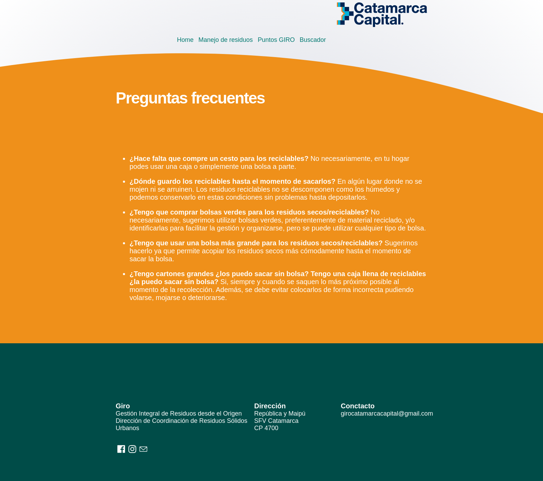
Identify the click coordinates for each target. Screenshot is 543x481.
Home (185, 39)
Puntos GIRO (276, 39)
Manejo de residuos (225, 39)
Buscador (313, 39)
